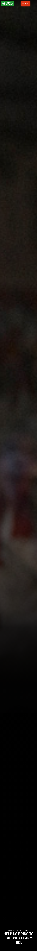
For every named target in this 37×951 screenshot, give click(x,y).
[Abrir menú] (33, 2)
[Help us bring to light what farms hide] (18, 475)
